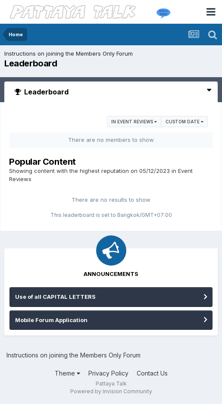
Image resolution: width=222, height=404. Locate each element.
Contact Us (152, 373)
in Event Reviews (134, 121)
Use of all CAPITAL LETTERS (55, 296)
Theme (67, 373)
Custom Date (184, 121)
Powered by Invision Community (111, 391)
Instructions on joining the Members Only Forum (68, 53)
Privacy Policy (108, 373)
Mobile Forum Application (51, 319)
